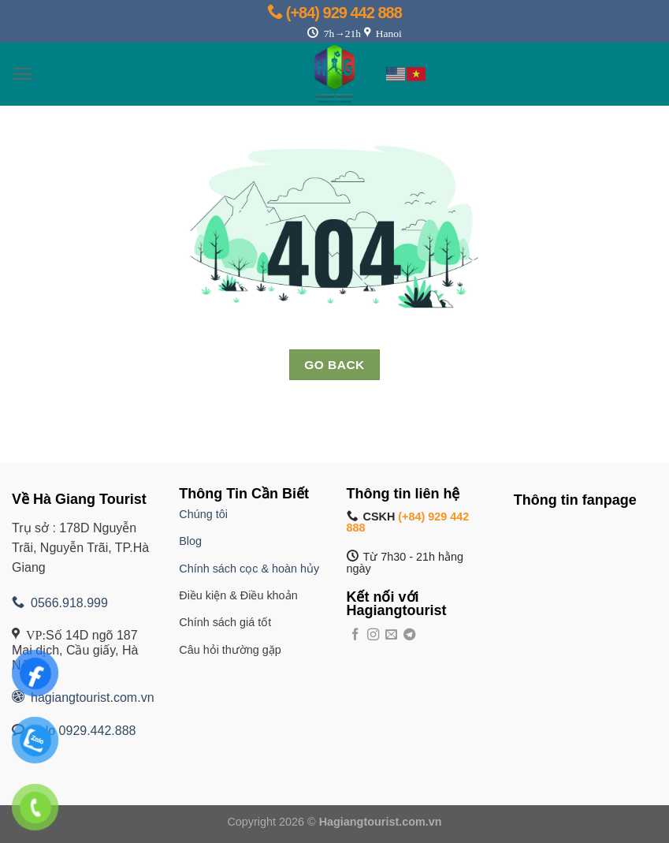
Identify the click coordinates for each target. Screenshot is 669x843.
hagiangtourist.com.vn (83, 697)
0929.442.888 (97, 730)
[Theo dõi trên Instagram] (373, 635)
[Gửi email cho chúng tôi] (391, 635)
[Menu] (22, 74)
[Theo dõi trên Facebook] (355, 635)
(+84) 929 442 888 (334, 12)
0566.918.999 (60, 603)
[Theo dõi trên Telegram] (409, 635)
